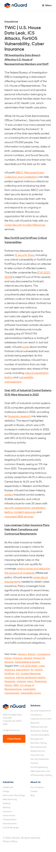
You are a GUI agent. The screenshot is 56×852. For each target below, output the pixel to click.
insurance (9, 677)
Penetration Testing (39, 730)
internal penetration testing (30, 677)
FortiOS (39, 669)
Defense (7, 803)
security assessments (17, 507)
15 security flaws (24, 254)
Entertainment (9, 823)
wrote (25, 346)
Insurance (7, 811)
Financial (17, 657)
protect (8, 494)
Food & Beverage (11, 827)
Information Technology (14, 795)
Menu (48, 5)
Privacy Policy (10, 841)
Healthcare (8, 787)
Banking (6, 807)
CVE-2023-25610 (28, 665)
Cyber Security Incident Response (24, 224)
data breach (23, 669)
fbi (32, 669)
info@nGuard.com (11, 730)
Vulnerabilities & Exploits (27, 661)
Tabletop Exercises (38, 726)
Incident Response (30, 673)
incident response (24, 511)
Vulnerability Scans (31, 692)
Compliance (43, 654)
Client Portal (14, 738)
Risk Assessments (38, 747)
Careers (34, 791)
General (27, 657)
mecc (30, 681)
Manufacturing (10, 799)
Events (7, 657)
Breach (32, 654)
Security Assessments (40, 710)
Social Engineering (39, 767)
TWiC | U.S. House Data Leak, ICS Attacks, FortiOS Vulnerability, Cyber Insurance (24, 37)
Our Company (37, 787)
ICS (18, 673)
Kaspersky (9, 681)
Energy (6, 791)
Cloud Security (37, 755)
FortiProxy (9, 673)
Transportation (9, 819)
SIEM (16, 685)
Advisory (22, 654)
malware (21, 681)
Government (9, 815)
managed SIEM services (18, 516)
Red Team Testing (38, 743)
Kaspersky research (19, 416)
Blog (32, 795)
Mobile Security (37, 751)
